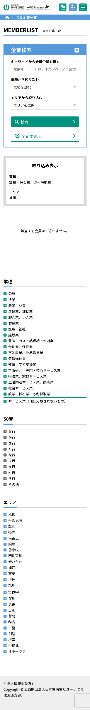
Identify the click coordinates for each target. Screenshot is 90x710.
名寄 (11, 604)
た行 (11, 449)
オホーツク (17, 651)
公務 (11, 293)
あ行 (11, 431)
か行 (11, 437)
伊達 (11, 579)
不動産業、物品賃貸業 (25, 352)
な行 (11, 454)
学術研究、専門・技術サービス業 (34, 370)
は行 (11, 460)
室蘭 (11, 573)
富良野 (13, 592)
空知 (11, 526)
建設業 (13, 334)
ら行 (11, 478)
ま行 (11, 466)
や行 (11, 472)
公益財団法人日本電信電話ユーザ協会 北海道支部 (27, 7)
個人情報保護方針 (21, 683)
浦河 (11, 567)
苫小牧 (13, 549)
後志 (11, 532)
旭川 (11, 585)
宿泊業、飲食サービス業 (27, 376)
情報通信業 (17, 358)
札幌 (11, 514)
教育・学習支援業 (22, 364)
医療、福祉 (17, 329)
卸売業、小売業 (20, 317)
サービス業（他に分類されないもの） (38, 401)
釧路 (11, 633)
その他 (13, 484)
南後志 (13, 538)
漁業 (11, 299)
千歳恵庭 (15, 520)
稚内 (11, 621)
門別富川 (15, 555)
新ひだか (15, 561)
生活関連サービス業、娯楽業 (31, 381)
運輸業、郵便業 (20, 311)
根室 (11, 639)
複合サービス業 (20, 388)
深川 (11, 598)
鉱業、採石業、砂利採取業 (29, 393)
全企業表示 (45, 136)
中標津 (13, 645)
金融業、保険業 (20, 346)
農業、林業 (17, 305)
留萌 (11, 615)
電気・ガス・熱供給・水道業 (31, 340)
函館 (11, 543)
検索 (45, 122)
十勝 (11, 627)
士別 (11, 610)
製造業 (13, 323)
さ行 (11, 443)
